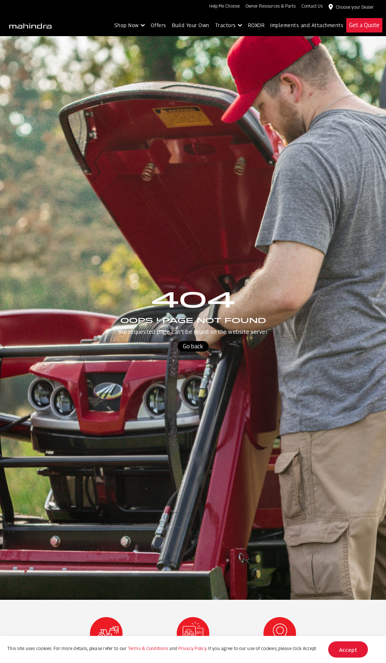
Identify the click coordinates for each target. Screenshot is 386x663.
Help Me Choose (224, 6)
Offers (158, 25)
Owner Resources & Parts (270, 6)
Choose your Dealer (355, 7)
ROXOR (256, 25)
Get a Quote (364, 25)
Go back (193, 346)
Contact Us (312, 6)
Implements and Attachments (306, 25)
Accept (348, 649)
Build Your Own (190, 25)
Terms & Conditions (148, 648)
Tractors (225, 25)
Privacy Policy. (192, 648)
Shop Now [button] (126, 25)
